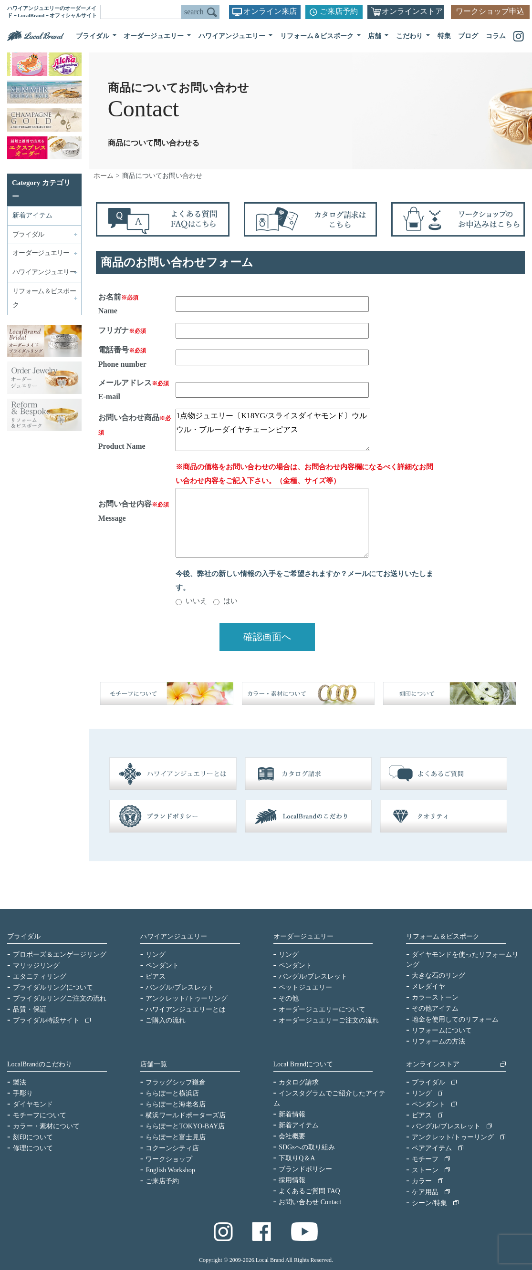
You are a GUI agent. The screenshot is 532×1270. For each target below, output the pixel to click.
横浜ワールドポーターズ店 (186, 1115)
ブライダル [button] (93, 36)
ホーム (104, 175)
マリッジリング (36, 965)
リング (156, 954)
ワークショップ (169, 1159)
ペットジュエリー (305, 987)
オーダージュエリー (303, 936)
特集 (444, 36)
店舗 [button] (375, 36)
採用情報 (292, 1180)
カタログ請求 (299, 1082)
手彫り (23, 1093)
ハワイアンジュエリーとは (186, 1009)
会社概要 (292, 1136)
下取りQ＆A (297, 1158)
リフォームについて (442, 1030)
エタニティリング (39, 976)
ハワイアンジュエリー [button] (232, 36)
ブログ (468, 36)
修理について (33, 1148)
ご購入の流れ (166, 1020)
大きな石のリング (438, 975)
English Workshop (170, 1170)
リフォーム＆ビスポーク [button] (317, 36)
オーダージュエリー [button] (155, 36)
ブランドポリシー (305, 1169)
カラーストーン (435, 997)
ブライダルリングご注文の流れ (59, 998)
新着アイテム (32, 215)
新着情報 (292, 1114)
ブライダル (24, 936)
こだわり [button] (410, 36)
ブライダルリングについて (53, 987)
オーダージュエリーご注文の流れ (329, 1020)
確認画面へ (267, 636)
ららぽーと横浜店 (172, 1093)
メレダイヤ (428, 986)
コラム (496, 36)
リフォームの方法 (438, 1041)
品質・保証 (29, 1009)
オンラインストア (412, 11)
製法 (19, 1082)
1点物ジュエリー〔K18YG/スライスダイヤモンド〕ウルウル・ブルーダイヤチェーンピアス (273, 430)
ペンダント (162, 965)
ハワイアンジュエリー (173, 936)
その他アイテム (435, 1008)
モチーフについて (39, 1115)
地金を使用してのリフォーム (455, 1019)
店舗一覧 (153, 1064)
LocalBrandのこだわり (39, 1064)
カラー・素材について (46, 1126)
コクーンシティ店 (172, 1148)
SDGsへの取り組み (306, 1147)
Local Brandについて (303, 1064)
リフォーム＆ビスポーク (443, 936)
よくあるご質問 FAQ (309, 1191)
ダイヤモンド (33, 1104)
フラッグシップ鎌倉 (176, 1082)
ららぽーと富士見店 (176, 1137)
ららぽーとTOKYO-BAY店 (185, 1126)
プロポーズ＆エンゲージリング (59, 954)
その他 (289, 998)
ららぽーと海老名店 (176, 1104)
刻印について (33, 1137)
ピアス (156, 976)
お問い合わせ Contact (310, 1202)
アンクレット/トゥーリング (187, 998)
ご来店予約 (339, 11)
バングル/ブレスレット (180, 987)
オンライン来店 (270, 11)
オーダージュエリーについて (322, 1009)
